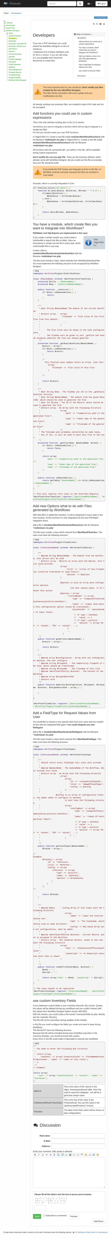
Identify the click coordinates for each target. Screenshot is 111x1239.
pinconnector (10, 25)
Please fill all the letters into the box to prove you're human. (63, 1194)
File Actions (13, 49)
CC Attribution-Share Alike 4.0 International (91, 1232)
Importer (12, 56)
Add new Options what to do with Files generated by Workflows (89, 58)
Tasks (11, 33)
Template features (15, 72)
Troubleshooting (14, 75)
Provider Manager (15, 59)
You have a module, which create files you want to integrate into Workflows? (89, 50)
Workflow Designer (13, 30)
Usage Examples (15, 77)
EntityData (12, 41)
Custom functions (15, 36)
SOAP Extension (15, 64)
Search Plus (10, 28)
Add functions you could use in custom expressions (90, 43)
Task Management (15, 70)
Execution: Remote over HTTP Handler (22, 46)
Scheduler (12, 62)
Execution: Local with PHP (18, 43)
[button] (89, 3)
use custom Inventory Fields (89, 71)
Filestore (12, 51)
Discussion (81, 76)
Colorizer (9, 23)
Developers (16, 13)
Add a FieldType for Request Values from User (90, 66)
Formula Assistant (15, 54)
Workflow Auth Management (19, 80)
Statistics (12, 67)
